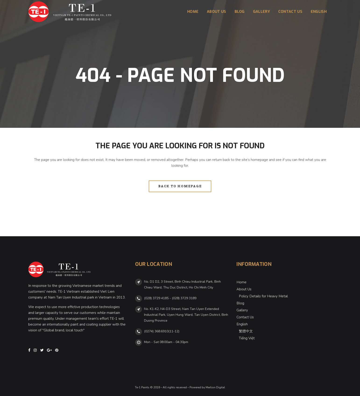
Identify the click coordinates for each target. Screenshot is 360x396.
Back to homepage (180, 186)
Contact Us (245, 317)
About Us (243, 289)
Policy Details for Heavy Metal (263, 296)
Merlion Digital (215, 387)
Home (241, 282)
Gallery (242, 310)
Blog (240, 303)
